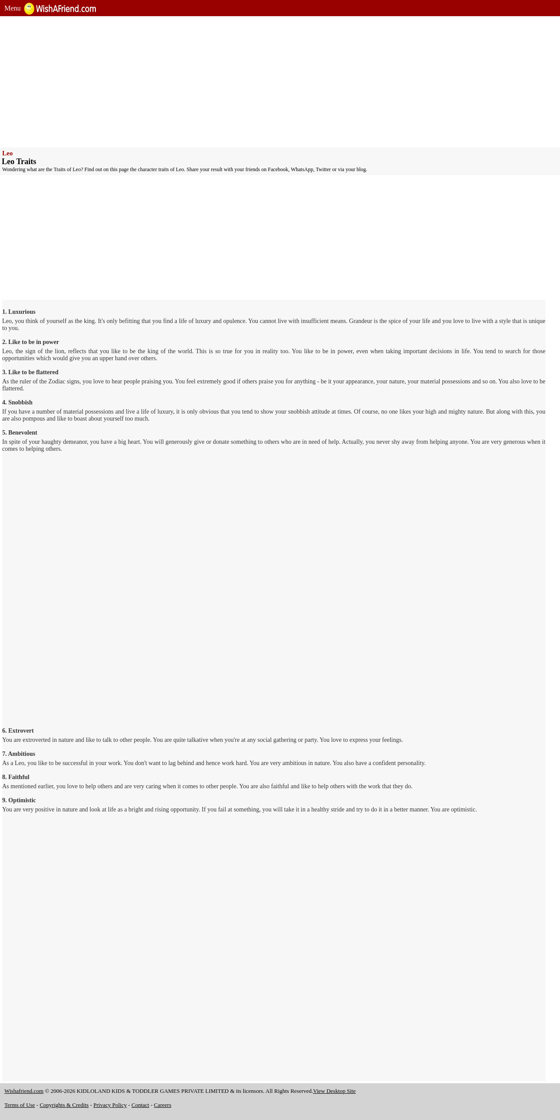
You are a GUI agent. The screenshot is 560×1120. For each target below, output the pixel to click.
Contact (140, 1105)
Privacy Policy (110, 1105)
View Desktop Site (334, 1091)
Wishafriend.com (23, 1091)
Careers (163, 1105)
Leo (7, 153)
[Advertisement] (266, 82)
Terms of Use (19, 1105)
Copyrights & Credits (64, 1105)
